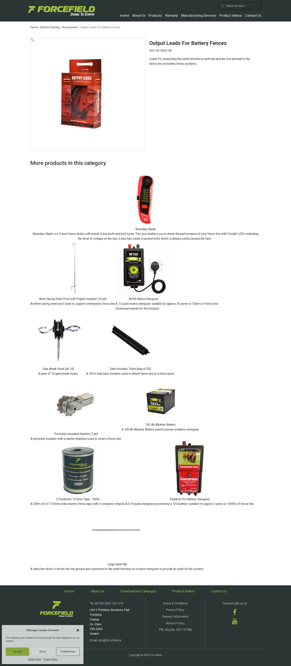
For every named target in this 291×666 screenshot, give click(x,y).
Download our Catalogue (138, 591)
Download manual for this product (137, 308)
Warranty (171, 15)
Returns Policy (175, 623)
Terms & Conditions (175, 603)
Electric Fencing (50, 27)
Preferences (68, 651)
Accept (17, 651)
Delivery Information (175, 616)
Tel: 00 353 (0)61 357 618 (106, 603)
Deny (42, 651)
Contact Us (253, 15)
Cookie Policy (35, 659)
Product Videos (230, 15)
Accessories (70, 27)
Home (124, 15)
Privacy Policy (50, 659)
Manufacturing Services (198, 15)
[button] (78, 630)
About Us (139, 15)
